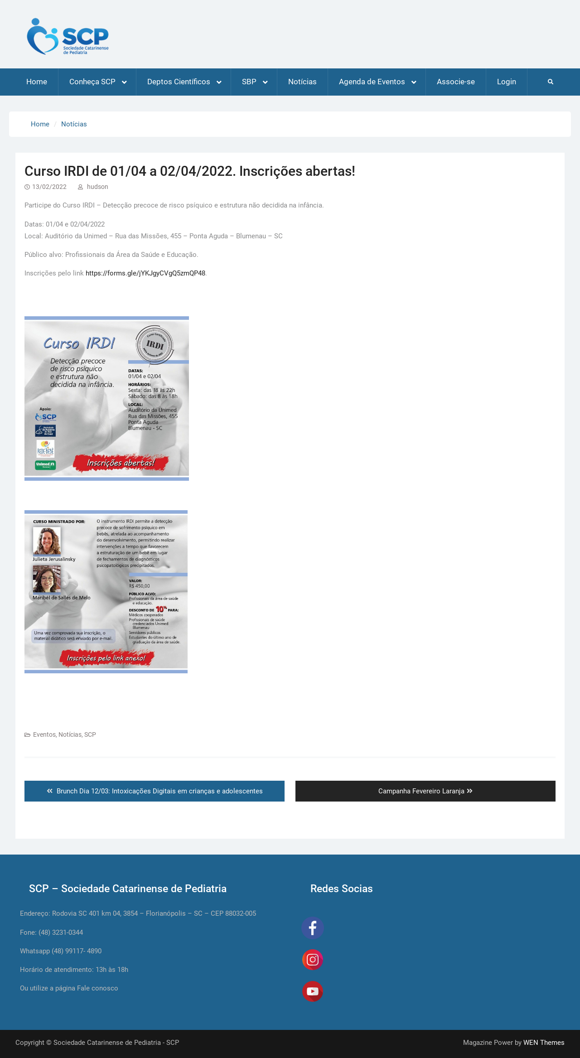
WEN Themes (544, 1043)
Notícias (302, 81)
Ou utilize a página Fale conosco (69, 988)
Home (36, 81)
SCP (90, 734)
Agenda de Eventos (372, 81)
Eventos (44, 734)
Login (506, 81)
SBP (249, 81)
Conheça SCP (92, 81)
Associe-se (456, 81)
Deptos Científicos (178, 81)
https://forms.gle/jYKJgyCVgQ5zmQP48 (145, 273)
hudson (97, 186)
